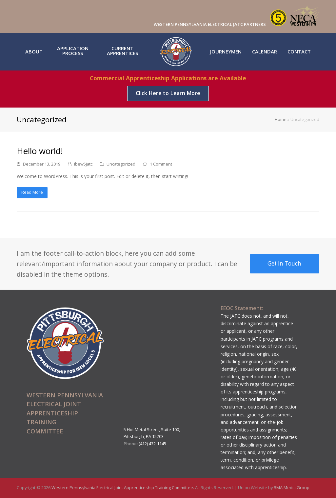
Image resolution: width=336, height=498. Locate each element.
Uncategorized (121, 164)
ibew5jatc (83, 164)
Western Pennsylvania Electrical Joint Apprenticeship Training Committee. (123, 487)
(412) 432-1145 (152, 444)
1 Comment (161, 164)
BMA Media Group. (292, 487)
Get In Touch (284, 263)
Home (281, 119)
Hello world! (40, 151)
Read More (32, 192)
